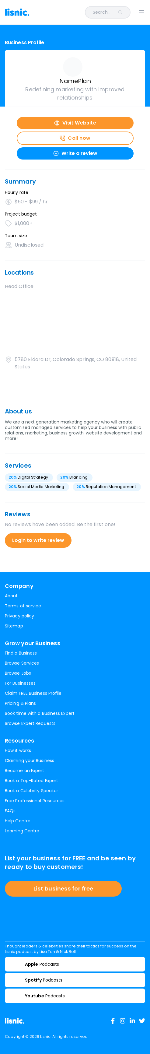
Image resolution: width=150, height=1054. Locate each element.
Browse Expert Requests (30, 723)
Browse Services (22, 663)
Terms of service (23, 606)
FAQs (10, 811)
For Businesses (20, 683)
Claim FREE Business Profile (33, 693)
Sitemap (14, 626)
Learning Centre (22, 831)
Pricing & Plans (20, 703)
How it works (18, 750)
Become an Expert (24, 771)
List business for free (63, 888)
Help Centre (17, 821)
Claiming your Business (29, 760)
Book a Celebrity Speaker (31, 791)
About (11, 596)
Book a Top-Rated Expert (31, 781)
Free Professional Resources (35, 801)
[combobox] (84, 12)
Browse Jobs (18, 673)
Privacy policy (19, 616)
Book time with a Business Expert (40, 713)
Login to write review (38, 540)
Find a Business (21, 653)
